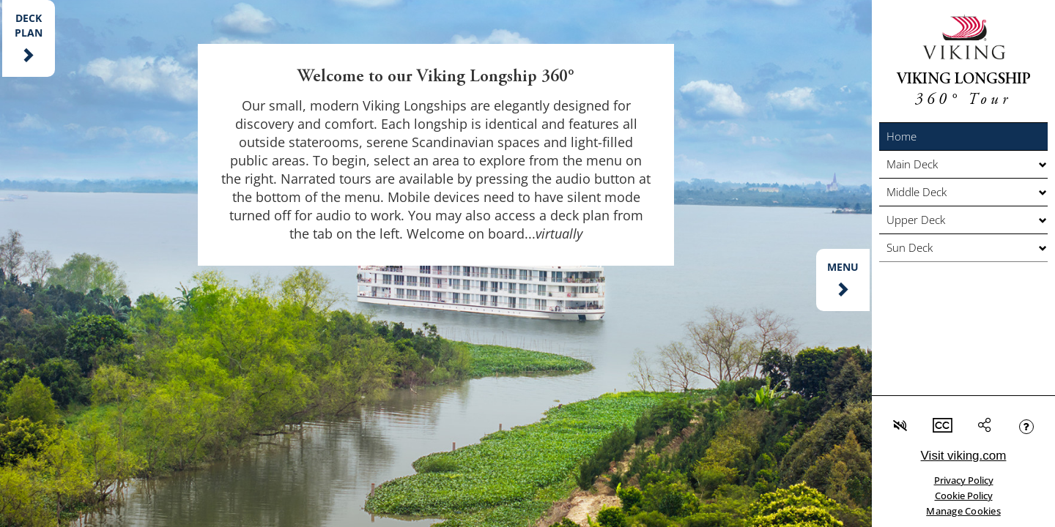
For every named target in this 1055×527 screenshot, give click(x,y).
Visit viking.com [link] (964, 456)
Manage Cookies (963, 511)
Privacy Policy (963, 480)
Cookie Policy (964, 495)
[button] (963, 136)
